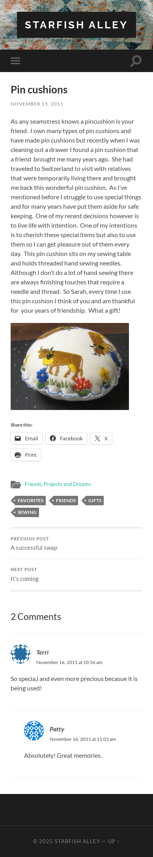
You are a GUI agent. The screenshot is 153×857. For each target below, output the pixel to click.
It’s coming (76, 574)
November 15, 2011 (37, 104)
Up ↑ (114, 841)
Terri (42, 652)
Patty (57, 729)
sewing (27, 512)
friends (66, 500)
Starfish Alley (76, 25)
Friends (33, 484)
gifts (94, 500)
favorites (30, 500)
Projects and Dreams (67, 484)
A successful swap (76, 543)
